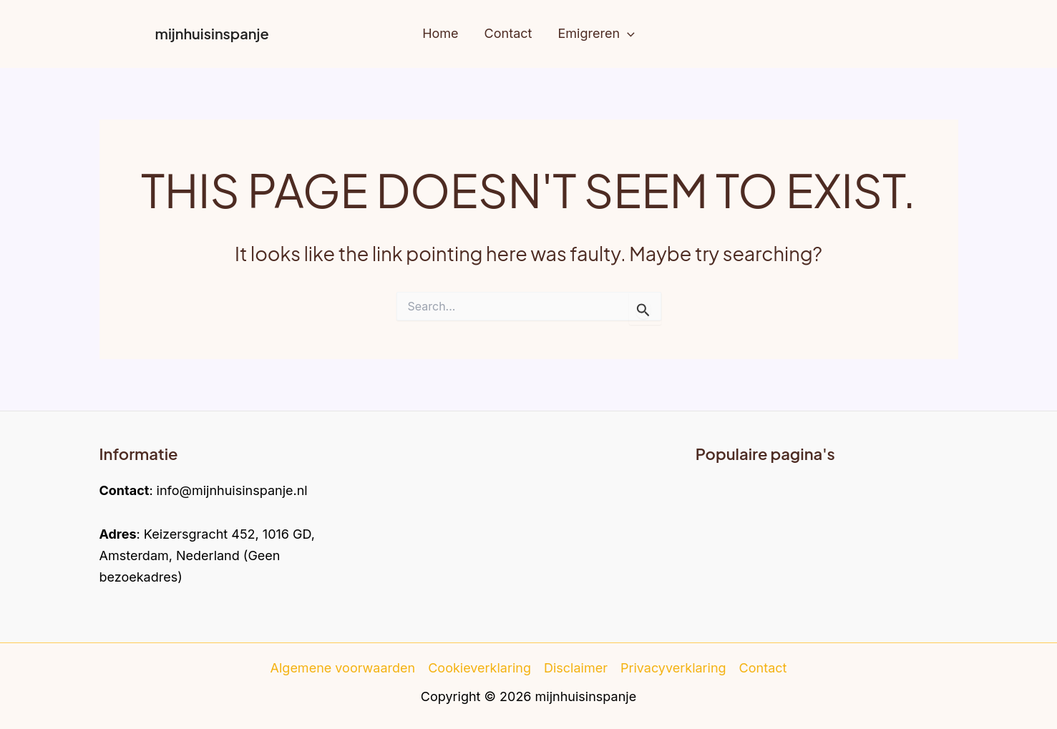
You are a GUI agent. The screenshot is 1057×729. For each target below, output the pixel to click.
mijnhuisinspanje (212, 33)
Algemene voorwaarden (343, 667)
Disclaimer (576, 667)
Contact (763, 667)
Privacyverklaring (673, 667)
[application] (627, 34)
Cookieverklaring (479, 667)
